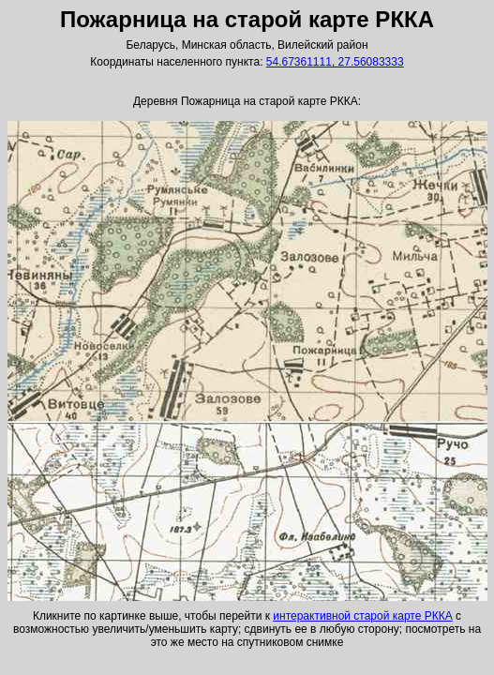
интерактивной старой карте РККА (362, 615)
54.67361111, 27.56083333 (335, 61)
